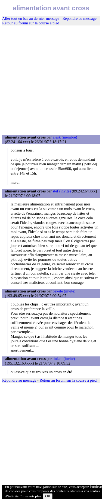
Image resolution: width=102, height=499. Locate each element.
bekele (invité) (64, 291)
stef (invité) (62, 191)
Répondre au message (79, 18)
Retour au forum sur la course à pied (30, 23)
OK (47, 496)
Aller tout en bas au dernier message (30, 18)
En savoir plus (30, 496)
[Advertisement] (51, 80)
